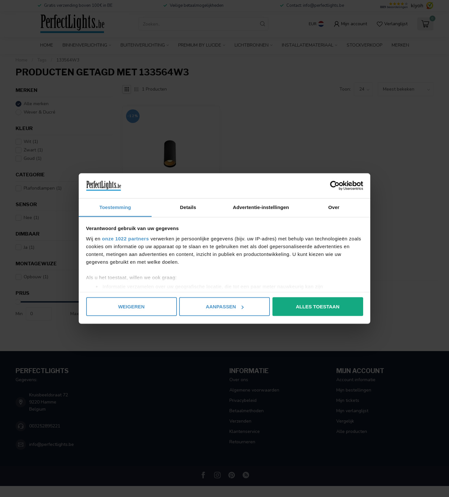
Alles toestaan (317, 306)
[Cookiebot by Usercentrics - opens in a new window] (334, 186)
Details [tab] (188, 207)
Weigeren (131, 306)
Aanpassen (225, 306)
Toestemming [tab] (115, 207)
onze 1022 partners (125, 238)
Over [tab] (334, 207)
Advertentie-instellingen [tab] (261, 207)
